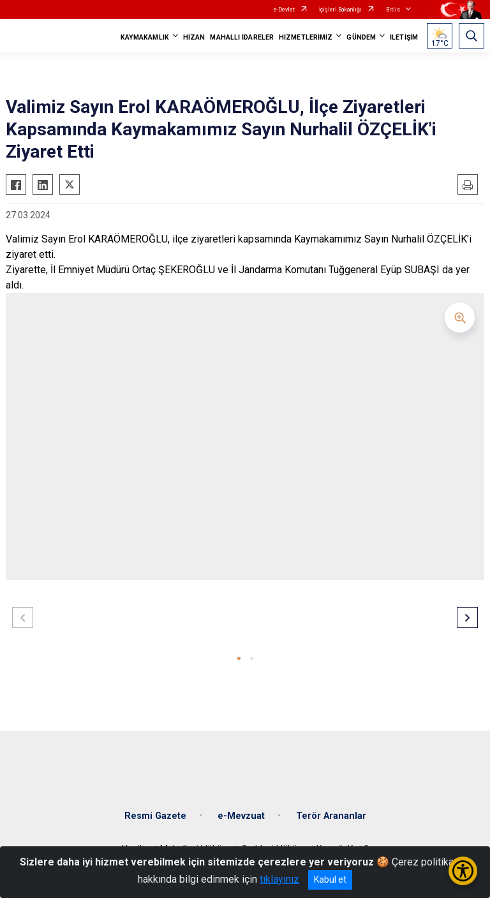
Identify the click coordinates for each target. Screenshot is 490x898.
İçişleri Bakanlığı (340, 9)
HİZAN (194, 37)
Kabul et (330, 879)
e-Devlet (284, 9)
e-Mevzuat (241, 816)
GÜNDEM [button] (361, 37)
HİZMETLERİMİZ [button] (305, 37)
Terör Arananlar (331, 816)
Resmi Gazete (155, 816)
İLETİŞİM (404, 37)
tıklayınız (279, 879)
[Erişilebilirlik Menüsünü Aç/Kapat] (463, 871)
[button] (239, 658)
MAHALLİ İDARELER (242, 37)
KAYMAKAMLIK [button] (145, 37)
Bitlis (393, 9)
